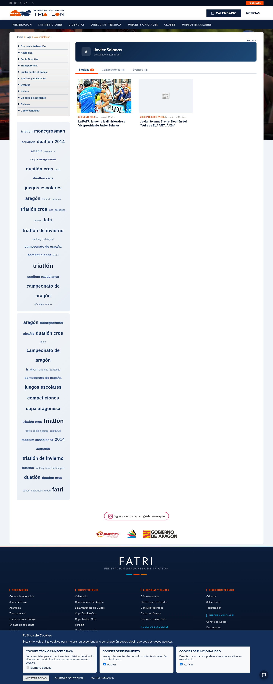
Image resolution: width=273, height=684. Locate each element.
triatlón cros (34, 209)
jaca (51, 209)
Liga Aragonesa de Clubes (90, 607)
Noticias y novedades (33, 78)
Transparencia (29, 65)
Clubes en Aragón (151, 613)
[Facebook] (10, 3)
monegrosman (49, 131)
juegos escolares (43, 187)
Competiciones (50, 24)
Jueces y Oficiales (143, 24)
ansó (57, 169)
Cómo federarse (150, 596)
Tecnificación (213, 607)
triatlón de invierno (43, 230)
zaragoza (60, 209)
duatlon (38, 220)
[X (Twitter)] (20, 3)
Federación (22, 24)
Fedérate (255, 3)
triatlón (43, 266)
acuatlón (28, 142)
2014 (60, 141)
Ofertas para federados (154, 602)
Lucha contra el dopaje (34, 72)
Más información (102, 678)
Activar (109, 664)
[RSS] (33, 3)
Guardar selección (69, 678)
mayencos (49, 151)
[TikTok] (25, 3)
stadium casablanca (43, 276)
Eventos (26, 84)
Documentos (213, 627)
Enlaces (25, 104)
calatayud (48, 239)
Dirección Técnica (106, 24)
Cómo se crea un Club (153, 619)
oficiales (39, 304)
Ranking (79, 624)
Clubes (170, 24)
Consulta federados (152, 607)
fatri (48, 219)
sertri (55, 255)
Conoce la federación (33, 46)
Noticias (253, 13)
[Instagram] (15, 3)
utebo (48, 304)
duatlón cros (39, 168)
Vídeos (25, 91)
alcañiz (36, 151)
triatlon (27, 131)
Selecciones (213, 602)
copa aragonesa (43, 159)
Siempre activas (39, 668)
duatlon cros (43, 178)
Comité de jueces (216, 621)
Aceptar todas (36, 678)
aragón (32, 198)
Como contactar (30, 110)
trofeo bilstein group (37, 430)
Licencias (77, 24)
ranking (37, 239)
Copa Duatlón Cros (86, 613)
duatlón (45, 141)
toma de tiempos (51, 199)
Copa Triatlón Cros (85, 619)
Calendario (224, 13)
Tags (28, 37)
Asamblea (26, 52)
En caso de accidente (33, 97)
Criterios (211, 596)
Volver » (251, 40)
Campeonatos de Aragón (89, 602)
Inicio (20, 37)
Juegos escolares (197, 24)
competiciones (39, 255)
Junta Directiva (29, 59)
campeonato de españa (43, 246)
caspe (26, 490)
